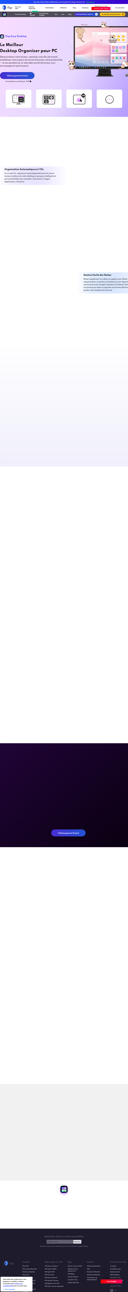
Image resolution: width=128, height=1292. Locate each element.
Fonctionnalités (20, 14)
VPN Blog (71, 1269)
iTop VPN (25, 1261)
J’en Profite (111, 1282)
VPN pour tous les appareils (54, 1282)
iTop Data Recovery (29, 1276)
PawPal (32, 14)
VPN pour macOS (50, 1264)
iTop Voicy (25, 1270)
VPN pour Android (51, 1273)
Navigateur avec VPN (52, 1279)
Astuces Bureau (73, 1272)
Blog (69, 14)
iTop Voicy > (90, 2)
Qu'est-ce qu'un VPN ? (75, 1261)
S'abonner (77, 1237)
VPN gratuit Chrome (51, 1276)
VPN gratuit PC (50, 1267)
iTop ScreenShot (27, 1273)
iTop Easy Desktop (28, 1267)
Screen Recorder (73, 1278)
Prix (56, 14)
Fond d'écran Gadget (43, 14)
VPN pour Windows (51, 1261)
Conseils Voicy (73, 1275)
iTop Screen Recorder (29, 1264)
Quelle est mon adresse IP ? (73, 1265)
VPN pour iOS (49, 1270)
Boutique (85, 8)
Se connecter (119, 8)
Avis (62, 14)
